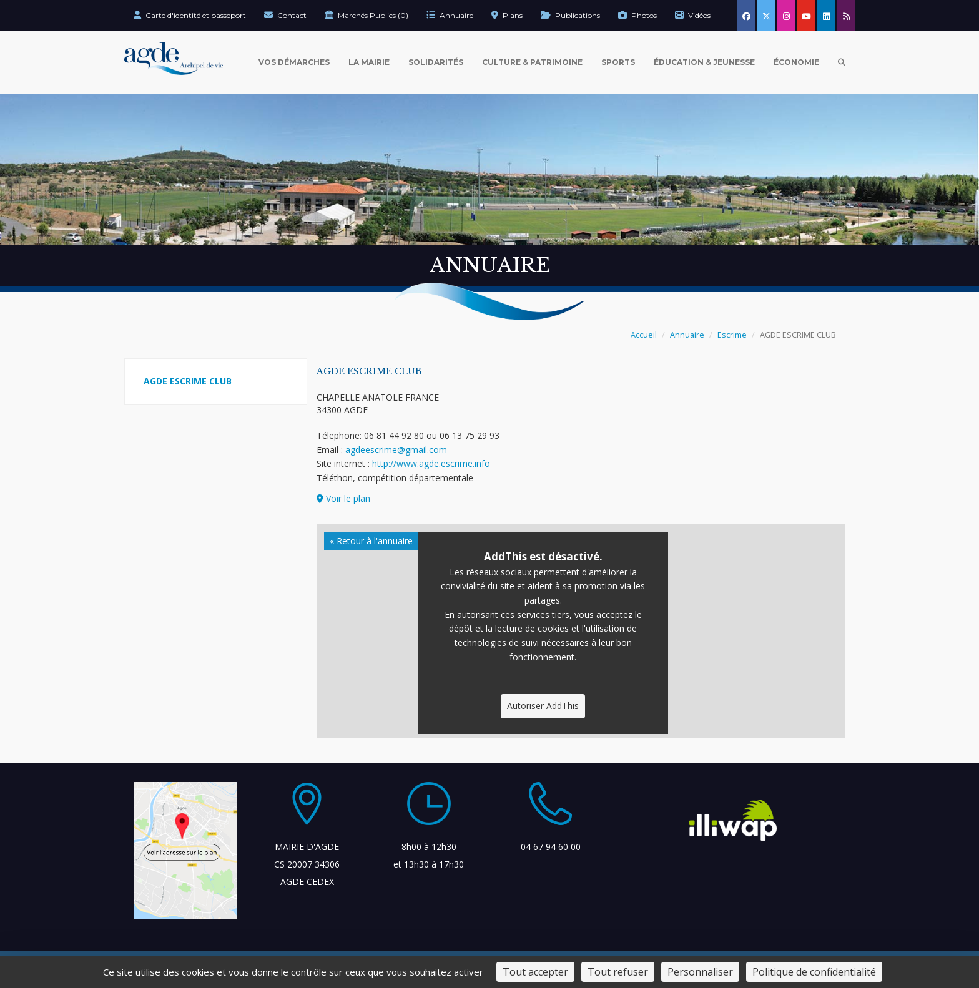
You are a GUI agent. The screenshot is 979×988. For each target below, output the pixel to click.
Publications (570, 15)
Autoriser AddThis (543, 706)
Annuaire (449, 15)
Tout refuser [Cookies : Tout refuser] (618, 972)
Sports (618, 62)
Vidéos (693, 15)
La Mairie (369, 62)
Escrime (732, 335)
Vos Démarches (294, 62)
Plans (507, 15)
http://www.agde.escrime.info (431, 463)
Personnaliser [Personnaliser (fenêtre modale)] (700, 972)
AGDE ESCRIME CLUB (188, 381)
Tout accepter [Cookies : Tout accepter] (535, 972)
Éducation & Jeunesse (704, 62)
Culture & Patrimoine (532, 62)
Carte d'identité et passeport (190, 15)
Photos (637, 15)
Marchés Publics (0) (366, 15)
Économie (796, 62)
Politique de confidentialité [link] (814, 972)
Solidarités (435, 62)
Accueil (644, 335)
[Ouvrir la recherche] (842, 62)
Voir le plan (343, 498)
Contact (285, 15)
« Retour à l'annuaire (371, 541)
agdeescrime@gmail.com (396, 450)
